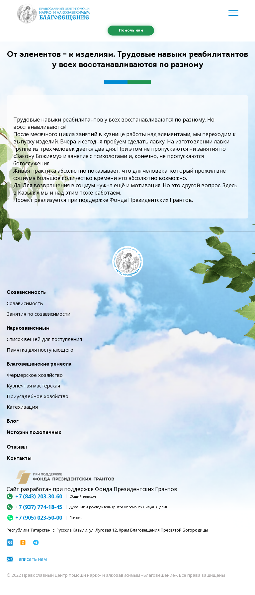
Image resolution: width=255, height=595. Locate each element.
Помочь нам (131, 31)
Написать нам (31, 559)
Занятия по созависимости (38, 313)
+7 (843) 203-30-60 (38, 496)
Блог (13, 421)
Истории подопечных (34, 432)
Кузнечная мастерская (33, 385)
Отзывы (17, 447)
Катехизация (22, 406)
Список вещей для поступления (44, 339)
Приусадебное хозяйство (37, 396)
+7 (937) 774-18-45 (38, 507)
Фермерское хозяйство (35, 375)
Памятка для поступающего (40, 349)
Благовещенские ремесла (39, 364)
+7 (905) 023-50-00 (38, 517)
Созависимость (26, 292)
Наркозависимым (28, 328)
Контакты (19, 458)
